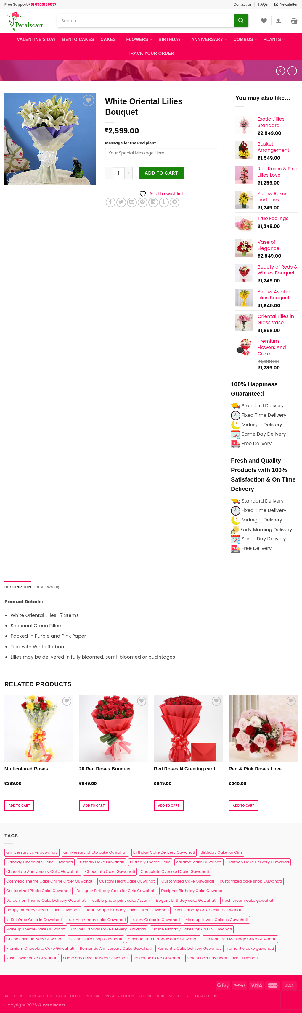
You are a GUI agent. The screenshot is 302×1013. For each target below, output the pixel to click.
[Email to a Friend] (132, 202)
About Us (13, 996)
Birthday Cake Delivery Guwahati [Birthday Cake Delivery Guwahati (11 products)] (164, 852)
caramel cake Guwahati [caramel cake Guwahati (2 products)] (199, 862)
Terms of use (206, 996)
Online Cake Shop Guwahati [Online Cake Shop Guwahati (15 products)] (95, 938)
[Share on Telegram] (174, 202)
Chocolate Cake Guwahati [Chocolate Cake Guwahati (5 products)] (110, 871)
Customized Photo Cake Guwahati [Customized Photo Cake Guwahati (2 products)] (38, 890)
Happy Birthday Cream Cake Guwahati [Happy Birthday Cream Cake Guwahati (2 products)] (43, 909)
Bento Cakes (78, 39)
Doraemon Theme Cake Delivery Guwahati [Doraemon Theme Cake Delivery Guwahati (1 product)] (46, 900)
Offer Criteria (84, 996)
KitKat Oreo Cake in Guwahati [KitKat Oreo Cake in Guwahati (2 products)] (34, 919)
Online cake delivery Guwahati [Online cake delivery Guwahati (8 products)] (35, 938)
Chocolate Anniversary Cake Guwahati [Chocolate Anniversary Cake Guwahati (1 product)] (42, 871)
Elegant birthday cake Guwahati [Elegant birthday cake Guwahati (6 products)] (186, 900)
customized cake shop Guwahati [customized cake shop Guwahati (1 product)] (251, 881)
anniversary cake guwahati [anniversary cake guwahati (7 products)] (32, 852)
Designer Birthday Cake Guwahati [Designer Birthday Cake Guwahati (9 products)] (193, 890)
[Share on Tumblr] (164, 202)
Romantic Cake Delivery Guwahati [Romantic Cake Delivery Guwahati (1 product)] (189, 948)
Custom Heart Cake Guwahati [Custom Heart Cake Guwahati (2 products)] (127, 881)
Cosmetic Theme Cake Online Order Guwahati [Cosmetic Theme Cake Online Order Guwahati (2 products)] (50, 881)
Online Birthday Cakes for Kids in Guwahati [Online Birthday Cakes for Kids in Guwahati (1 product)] (192, 929)
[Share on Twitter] (121, 202)
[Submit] (241, 20)
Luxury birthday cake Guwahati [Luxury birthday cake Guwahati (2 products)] (97, 919)
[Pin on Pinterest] (142, 202)
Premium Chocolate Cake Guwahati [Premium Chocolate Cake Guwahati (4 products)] (40, 948)
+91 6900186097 (42, 4)
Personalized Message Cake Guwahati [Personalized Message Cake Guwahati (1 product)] (240, 938)
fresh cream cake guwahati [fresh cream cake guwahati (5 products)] (248, 900)
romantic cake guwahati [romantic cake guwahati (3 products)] (250, 948)
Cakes (110, 39)
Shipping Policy (173, 996)
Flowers (139, 39)
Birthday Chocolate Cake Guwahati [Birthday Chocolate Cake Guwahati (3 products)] (39, 862)
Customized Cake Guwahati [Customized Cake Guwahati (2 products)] (187, 881)
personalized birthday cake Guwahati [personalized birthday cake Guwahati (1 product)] (163, 938)
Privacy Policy (119, 996)
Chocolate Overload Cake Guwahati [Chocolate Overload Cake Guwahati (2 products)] (175, 871)
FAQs (263, 4)
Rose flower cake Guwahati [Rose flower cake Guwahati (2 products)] (31, 957)
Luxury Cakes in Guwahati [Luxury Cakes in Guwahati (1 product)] (155, 919)
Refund (145, 996)
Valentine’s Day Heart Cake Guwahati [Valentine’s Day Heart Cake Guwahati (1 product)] (222, 957)
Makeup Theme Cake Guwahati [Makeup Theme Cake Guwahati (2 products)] (35, 929)
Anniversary (209, 39)
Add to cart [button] (19, 805)
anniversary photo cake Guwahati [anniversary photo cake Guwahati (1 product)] (95, 852)
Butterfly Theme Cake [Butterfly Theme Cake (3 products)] (150, 862)
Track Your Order (151, 53)
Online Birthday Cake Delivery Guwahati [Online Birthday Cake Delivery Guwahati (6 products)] (108, 929)
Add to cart (161, 172)
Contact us (243, 4)
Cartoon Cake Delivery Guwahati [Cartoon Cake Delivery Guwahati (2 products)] (258, 862)
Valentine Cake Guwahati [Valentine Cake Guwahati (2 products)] (157, 957)
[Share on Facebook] (110, 202)
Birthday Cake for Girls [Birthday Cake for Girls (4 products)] (221, 852)
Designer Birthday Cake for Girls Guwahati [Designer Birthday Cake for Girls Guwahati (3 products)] (116, 890)
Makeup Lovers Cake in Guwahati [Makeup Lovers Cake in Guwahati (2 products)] (217, 919)
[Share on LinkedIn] (153, 202)
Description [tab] (17, 587)
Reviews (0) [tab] (47, 587)
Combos (245, 39)
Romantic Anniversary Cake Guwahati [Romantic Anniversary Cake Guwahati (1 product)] (116, 948)
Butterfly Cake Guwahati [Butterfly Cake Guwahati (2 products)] (101, 862)
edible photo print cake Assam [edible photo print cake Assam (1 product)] (121, 900)
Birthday (172, 39)
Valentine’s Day (36, 39)
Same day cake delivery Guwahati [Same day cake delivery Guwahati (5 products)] (95, 957)
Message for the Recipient (130, 143)
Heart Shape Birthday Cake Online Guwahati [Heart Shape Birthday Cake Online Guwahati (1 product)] (127, 909)
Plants (274, 39)
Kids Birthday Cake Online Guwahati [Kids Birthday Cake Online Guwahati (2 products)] (208, 909)
